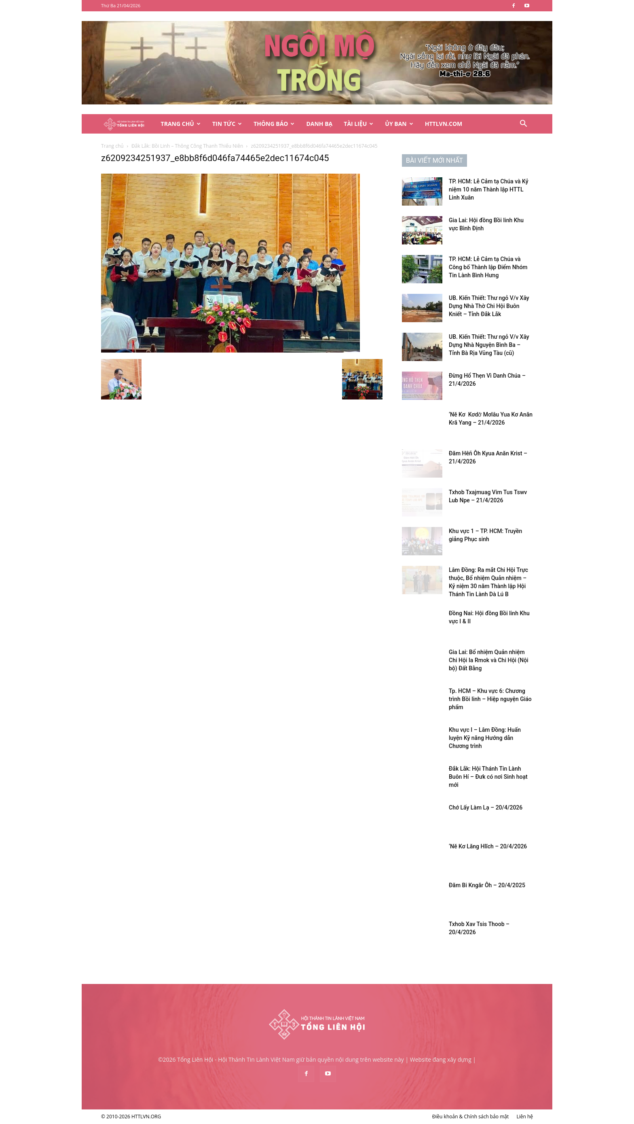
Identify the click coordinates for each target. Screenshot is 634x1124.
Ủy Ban (399, 123)
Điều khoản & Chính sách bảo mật (470, 1116)
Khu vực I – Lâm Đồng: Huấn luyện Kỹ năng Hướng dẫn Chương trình (485, 738)
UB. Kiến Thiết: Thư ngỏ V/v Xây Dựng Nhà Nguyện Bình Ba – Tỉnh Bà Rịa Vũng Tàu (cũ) (489, 345)
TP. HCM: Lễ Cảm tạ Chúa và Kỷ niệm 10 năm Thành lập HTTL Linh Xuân (488, 189)
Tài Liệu (358, 123)
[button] (523, 124)
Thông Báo (274, 123)
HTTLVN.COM (444, 123)
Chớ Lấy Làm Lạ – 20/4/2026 (485, 807)
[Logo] (128, 124)
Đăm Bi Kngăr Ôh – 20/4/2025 (487, 885)
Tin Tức (227, 123)
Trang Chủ (181, 123)
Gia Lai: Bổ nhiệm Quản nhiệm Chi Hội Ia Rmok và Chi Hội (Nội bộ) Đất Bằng (488, 660)
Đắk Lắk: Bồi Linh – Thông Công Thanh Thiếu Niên (187, 145)
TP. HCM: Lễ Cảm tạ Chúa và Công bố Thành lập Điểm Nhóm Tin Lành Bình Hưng (488, 267)
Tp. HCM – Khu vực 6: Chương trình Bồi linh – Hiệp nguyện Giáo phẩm (490, 699)
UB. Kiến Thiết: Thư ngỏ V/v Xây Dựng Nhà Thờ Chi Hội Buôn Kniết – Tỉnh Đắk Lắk (489, 306)
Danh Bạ (319, 123)
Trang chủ (112, 145)
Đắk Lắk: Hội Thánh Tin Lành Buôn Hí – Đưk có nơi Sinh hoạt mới (488, 776)
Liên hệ (524, 1116)
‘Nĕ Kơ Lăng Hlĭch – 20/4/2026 (488, 846)
